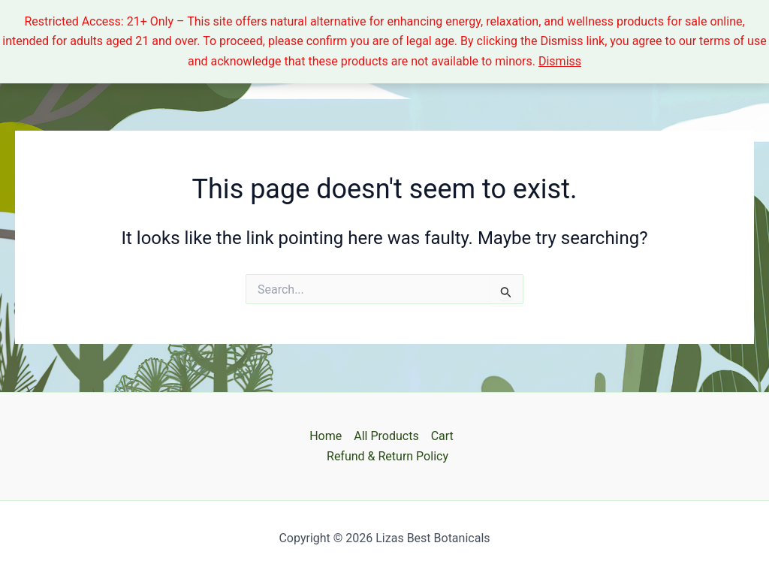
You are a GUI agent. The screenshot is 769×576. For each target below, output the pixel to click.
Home (325, 436)
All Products (386, 436)
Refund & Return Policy (387, 456)
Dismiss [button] (559, 61)
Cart (442, 436)
